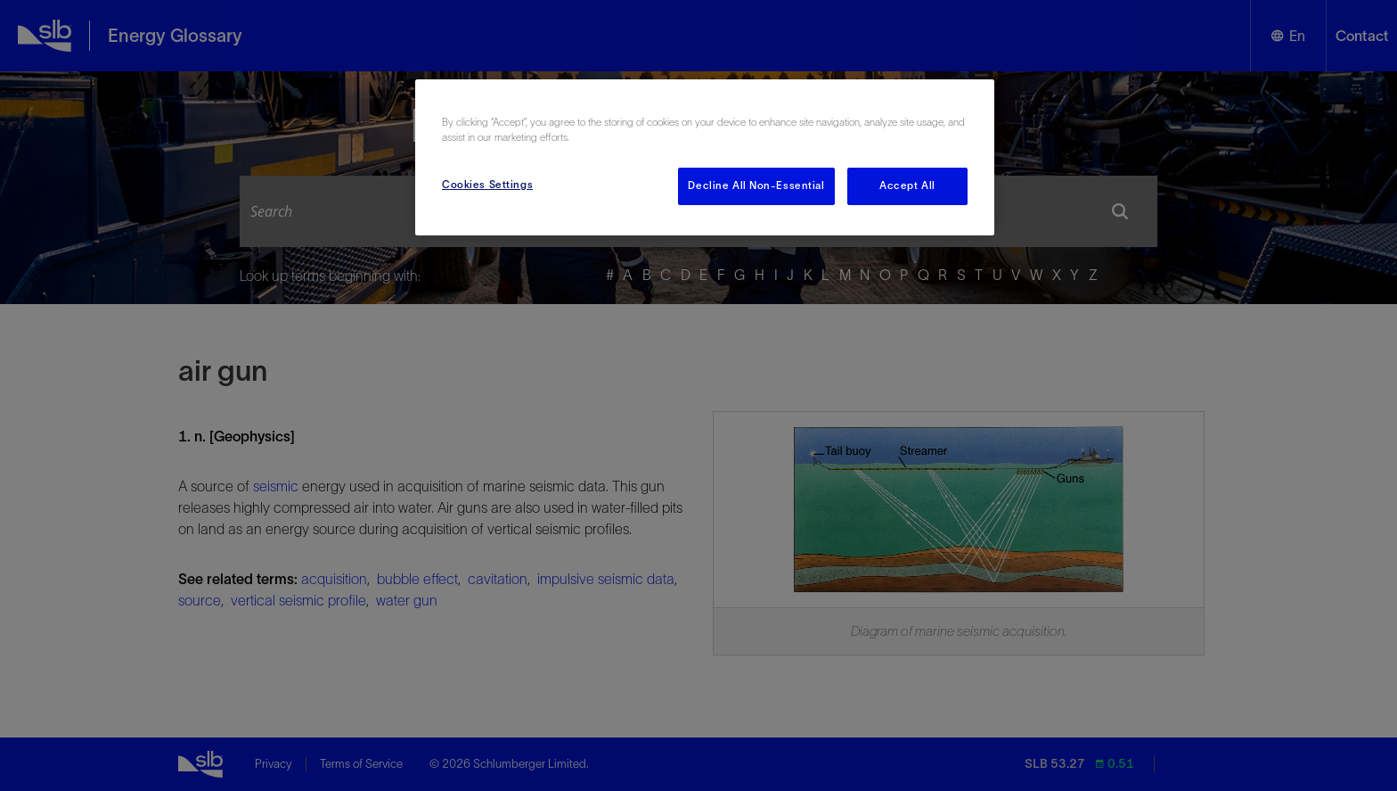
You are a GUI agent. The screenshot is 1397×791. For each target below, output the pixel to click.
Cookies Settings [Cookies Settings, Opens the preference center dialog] (487, 184)
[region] (704, 157)
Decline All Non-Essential (756, 185)
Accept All (907, 185)
